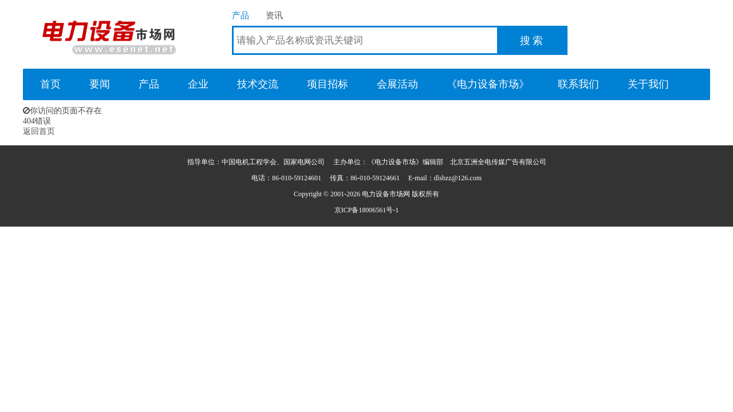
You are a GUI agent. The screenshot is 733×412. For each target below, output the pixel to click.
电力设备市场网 (109, 34)
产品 (240, 15)
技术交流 (257, 84)
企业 (198, 84)
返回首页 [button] (39, 131)
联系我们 (578, 84)
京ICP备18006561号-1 (366, 210)
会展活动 (397, 84)
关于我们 (648, 84)
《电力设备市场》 (488, 84)
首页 (50, 84)
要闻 (99, 84)
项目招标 (327, 84)
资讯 (274, 15)
